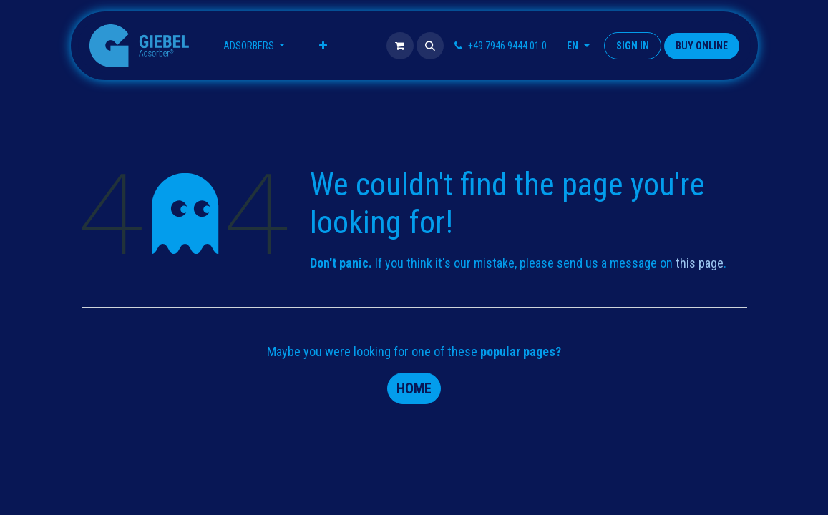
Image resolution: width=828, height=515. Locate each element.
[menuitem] (254, 46)
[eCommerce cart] (400, 45)
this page (700, 262)
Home (414, 388)
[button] (430, 45)
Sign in (632, 46)
